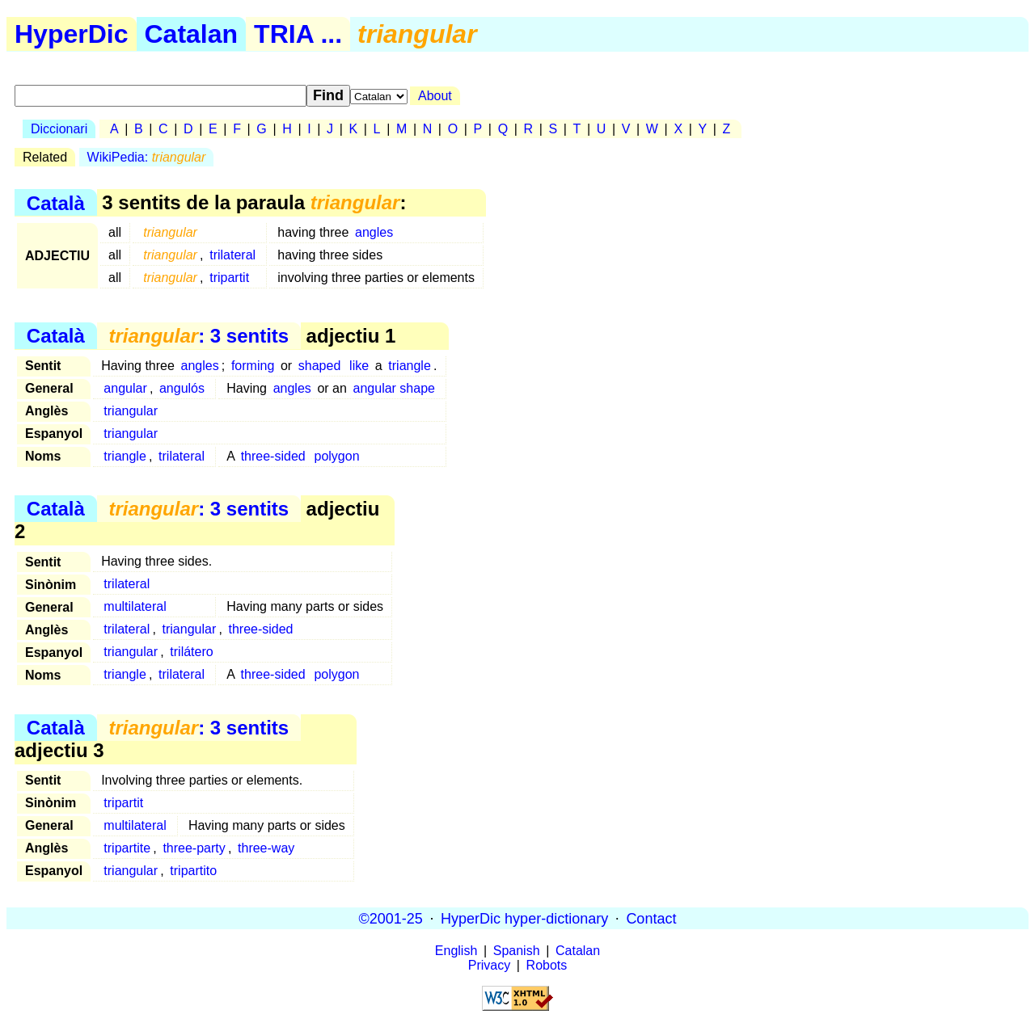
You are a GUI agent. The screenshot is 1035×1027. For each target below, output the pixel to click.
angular (125, 388)
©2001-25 (391, 918)
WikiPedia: (146, 157)
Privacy (489, 965)
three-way (266, 848)
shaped (319, 365)
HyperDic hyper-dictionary (524, 918)
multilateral (135, 606)
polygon (337, 456)
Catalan (192, 33)
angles (374, 232)
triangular (131, 411)
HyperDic (72, 33)
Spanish (516, 951)
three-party (194, 848)
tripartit (229, 277)
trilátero (191, 652)
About (435, 96)
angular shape (394, 388)
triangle (409, 365)
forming (252, 365)
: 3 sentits (198, 336)
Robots (547, 965)
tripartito (193, 871)
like (359, 365)
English (456, 951)
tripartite (127, 848)
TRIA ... (298, 33)
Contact (651, 918)
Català (56, 202)
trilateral (232, 255)
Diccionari (59, 129)
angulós (182, 388)
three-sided (273, 456)
